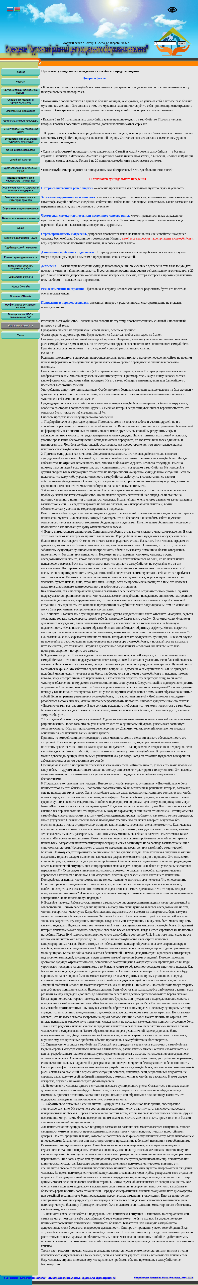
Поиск (182, 43)
